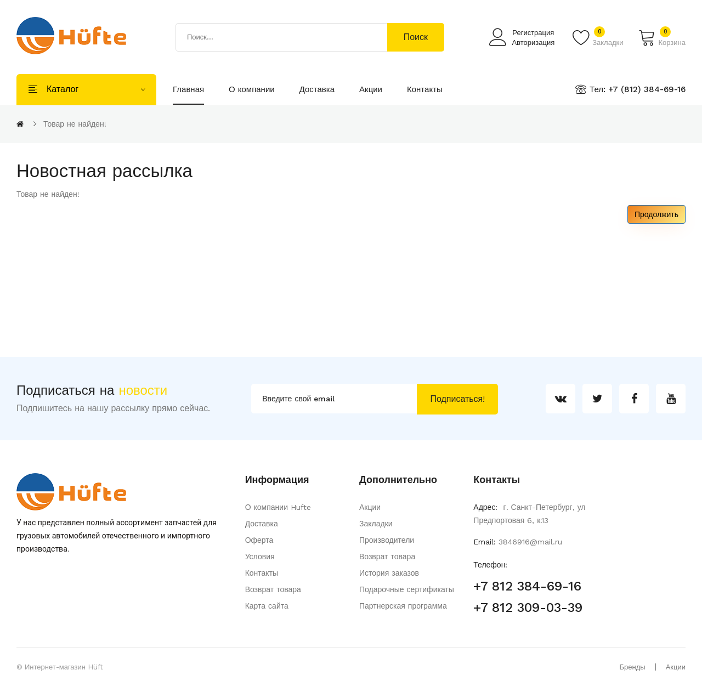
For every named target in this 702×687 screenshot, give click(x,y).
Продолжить (656, 214)
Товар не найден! (74, 124)
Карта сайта (266, 605)
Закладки (376, 523)
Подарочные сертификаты (406, 589)
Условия (260, 556)
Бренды (633, 667)
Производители (386, 540)
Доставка (261, 523)
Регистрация (533, 33)
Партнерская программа (403, 605)
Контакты (261, 573)
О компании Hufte (278, 507)
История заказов (389, 573)
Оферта (259, 540)
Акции (370, 507)
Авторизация (533, 42)
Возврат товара (273, 589)
